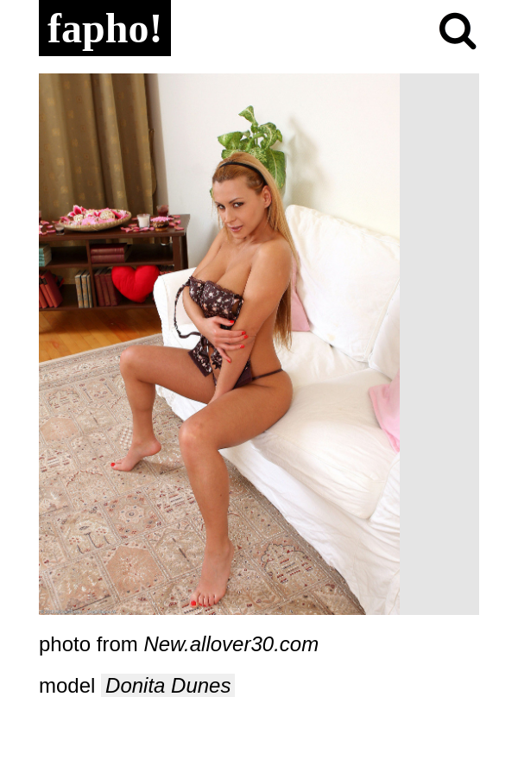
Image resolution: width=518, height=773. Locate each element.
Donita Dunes (168, 685)
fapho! (104, 28)
